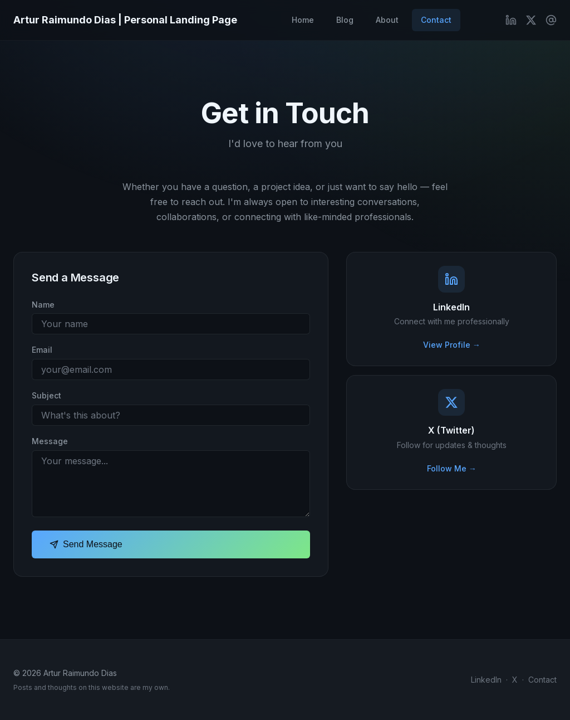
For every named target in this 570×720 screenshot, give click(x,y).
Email (42, 349)
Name (43, 304)
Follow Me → (451, 468)
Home (303, 20)
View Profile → (451, 344)
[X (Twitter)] (531, 20)
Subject (46, 395)
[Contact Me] (551, 20)
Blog (344, 20)
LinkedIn (486, 679)
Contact (436, 20)
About (387, 20)
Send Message (86, 544)
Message (50, 441)
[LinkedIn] (511, 20)
